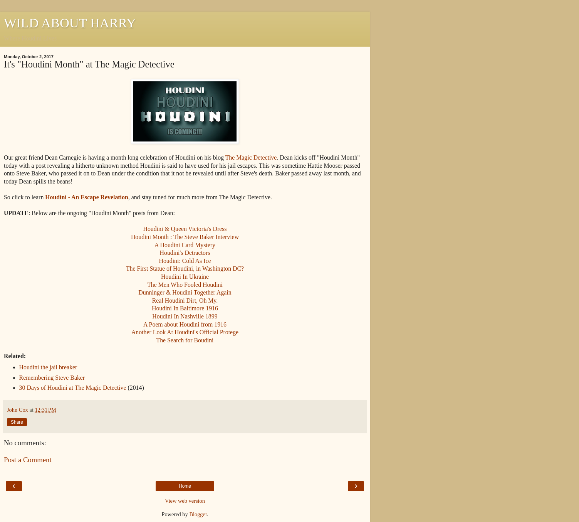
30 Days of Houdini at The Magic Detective (72, 387)
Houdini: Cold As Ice (185, 261)
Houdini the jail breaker (48, 367)
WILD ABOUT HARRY (70, 22)
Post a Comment (28, 460)
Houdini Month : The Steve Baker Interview (185, 237)
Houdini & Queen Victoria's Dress (185, 229)
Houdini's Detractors (185, 252)
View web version (185, 501)
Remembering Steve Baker (52, 377)
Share (17, 422)
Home (185, 486)
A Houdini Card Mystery (184, 245)
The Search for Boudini (184, 340)
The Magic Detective (251, 157)
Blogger (198, 514)
